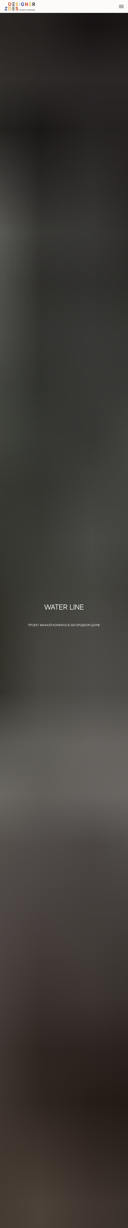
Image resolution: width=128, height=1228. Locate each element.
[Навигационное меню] (121, 6)
